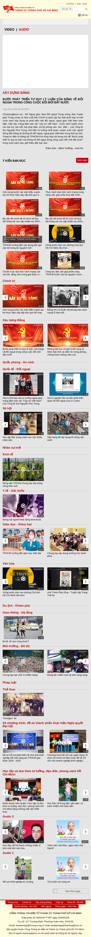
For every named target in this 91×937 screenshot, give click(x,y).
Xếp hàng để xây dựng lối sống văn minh (65, 438)
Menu (83, 15)
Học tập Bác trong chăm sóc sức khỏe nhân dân (22, 438)
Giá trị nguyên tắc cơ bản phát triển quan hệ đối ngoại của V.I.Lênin (65, 399)
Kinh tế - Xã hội (75, 902)
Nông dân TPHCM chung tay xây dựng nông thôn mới (22, 484)
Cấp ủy (59, 902)
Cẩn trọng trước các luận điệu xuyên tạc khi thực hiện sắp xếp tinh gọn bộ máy (21, 193)
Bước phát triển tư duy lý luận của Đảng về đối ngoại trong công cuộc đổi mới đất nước (23, 352)
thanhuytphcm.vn (31, 933)
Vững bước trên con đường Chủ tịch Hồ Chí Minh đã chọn (64, 246)
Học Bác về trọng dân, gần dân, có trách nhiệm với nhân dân (65, 804)
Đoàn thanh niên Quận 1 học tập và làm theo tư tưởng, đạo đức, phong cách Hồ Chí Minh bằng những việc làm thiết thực (23, 807)
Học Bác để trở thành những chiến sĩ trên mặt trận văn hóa (21, 847)
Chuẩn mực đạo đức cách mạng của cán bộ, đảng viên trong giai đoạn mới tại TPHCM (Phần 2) (22, 273)
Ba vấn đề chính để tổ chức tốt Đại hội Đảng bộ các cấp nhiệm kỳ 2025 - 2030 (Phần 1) (65, 220)
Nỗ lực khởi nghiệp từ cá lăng (18, 881)
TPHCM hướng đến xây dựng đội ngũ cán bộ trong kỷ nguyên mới (22, 246)
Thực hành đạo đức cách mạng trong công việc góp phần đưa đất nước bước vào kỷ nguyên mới (65, 193)
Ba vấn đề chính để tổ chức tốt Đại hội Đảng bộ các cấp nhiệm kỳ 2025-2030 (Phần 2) (21, 220)
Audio (24, 29)
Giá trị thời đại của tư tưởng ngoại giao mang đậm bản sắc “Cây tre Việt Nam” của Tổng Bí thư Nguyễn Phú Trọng (22, 401)
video (9, 29)
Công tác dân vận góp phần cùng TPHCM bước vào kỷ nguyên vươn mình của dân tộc (64, 273)
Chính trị (26, 902)
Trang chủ (13, 902)
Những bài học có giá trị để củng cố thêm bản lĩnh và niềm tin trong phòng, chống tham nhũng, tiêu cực (67, 352)
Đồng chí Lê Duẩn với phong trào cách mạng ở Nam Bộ (67, 311)
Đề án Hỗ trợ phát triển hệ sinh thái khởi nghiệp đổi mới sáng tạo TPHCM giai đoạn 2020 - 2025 (23, 758)
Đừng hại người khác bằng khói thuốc (22, 519)
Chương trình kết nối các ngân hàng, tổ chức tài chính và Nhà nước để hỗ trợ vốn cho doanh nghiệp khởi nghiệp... (67, 758)
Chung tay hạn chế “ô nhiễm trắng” (20, 675)
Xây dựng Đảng (43, 902)
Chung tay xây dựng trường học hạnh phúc (66, 554)
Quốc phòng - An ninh (26, 906)
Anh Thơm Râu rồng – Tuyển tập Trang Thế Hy (67, 594)
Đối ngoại (46, 906)
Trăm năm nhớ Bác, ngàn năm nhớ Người (65, 847)
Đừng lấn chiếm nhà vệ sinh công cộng (67, 675)
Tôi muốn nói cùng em (58, 881)
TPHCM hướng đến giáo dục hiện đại (22, 553)
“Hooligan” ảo (9, 718)
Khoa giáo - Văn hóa (65, 906)
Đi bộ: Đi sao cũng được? (16, 641)
